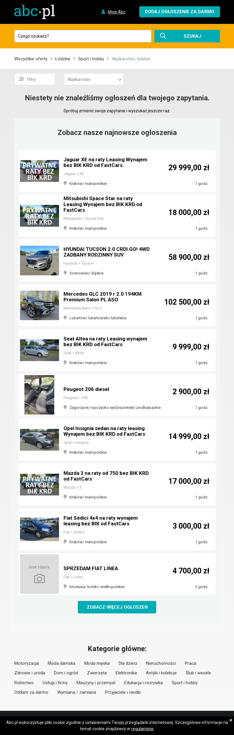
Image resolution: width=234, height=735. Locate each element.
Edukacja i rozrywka (143, 683)
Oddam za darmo (31, 692)
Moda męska (97, 663)
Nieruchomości (161, 663)
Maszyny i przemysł (96, 683)
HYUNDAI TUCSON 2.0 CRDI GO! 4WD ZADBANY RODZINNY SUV (102, 252)
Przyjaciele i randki (123, 692)
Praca (190, 663)
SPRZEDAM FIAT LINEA (91, 568)
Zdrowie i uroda (29, 673)
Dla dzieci (128, 663)
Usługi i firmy (55, 683)
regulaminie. (142, 728)
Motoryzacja (26, 663)
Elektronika (126, 673)
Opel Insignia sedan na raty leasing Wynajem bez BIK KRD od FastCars (106, 431)
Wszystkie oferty (30, 59)
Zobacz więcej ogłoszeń (117, 607)
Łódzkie (62, 59)
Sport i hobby (91, 59)
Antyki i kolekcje (161, 673)
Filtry (27, 79)
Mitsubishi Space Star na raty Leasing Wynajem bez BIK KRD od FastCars (104, 204)
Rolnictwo (24, 683)
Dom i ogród (66, 673)
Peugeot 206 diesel (87, 389)
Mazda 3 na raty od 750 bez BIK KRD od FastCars (107, 476)
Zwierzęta (97, 673)
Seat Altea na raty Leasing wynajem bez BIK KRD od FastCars (107, 342)
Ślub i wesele (198, 673)
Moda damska (61, 663)
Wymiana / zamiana (76, 692)
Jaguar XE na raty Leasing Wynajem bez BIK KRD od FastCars (107, 162)
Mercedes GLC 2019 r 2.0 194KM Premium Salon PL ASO (103, 297)
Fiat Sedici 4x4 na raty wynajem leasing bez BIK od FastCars (102, 521)
